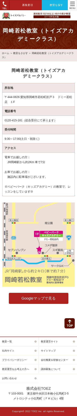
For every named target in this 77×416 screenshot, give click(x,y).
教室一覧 (7, 341)
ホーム (5, 53)
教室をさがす (20, 53)
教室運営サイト (49, 341)
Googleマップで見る (38, 298)
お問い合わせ (9, 378)
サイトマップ (48, 350)
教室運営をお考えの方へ (15, 369)
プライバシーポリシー (14, 360)
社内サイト (8, 350)
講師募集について (51, 369)
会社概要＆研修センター (54, 360)
